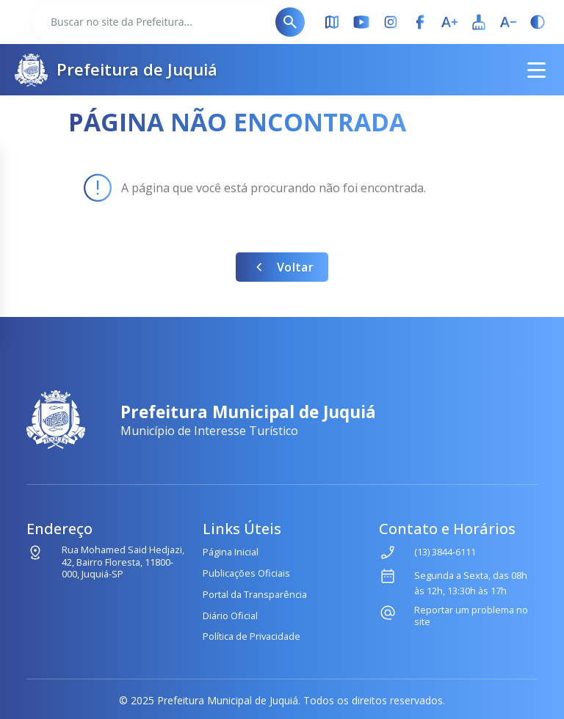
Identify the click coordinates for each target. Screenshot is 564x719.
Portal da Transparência (255, 594)
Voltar (282, 267)
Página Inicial (230, 551)
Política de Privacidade (251, 636)
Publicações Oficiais (246, 573)
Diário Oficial (230, 615)
